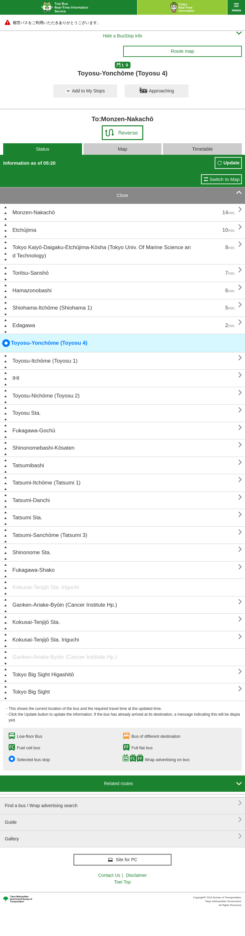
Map (122, 149)
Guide (123, 819)
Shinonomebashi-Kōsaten (43, 448)
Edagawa (23, 325)
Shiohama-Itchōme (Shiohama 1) (52, 308)
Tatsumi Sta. (27, 518)
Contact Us (109, 875)
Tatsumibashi (28, 465)
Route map (182, 51)
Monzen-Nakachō (33, 212)
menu (236, 7)
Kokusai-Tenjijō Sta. (36, 622)
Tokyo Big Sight (31, 692)
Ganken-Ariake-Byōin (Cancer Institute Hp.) (64, 605)
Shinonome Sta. (31, 552)
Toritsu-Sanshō (30, 273)
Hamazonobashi (32, 290)
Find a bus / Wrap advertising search (123, 803)
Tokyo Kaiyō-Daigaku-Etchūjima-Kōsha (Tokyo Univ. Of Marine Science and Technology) (101, 251)
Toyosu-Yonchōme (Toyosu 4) (44, 343)
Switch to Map (225, 179)
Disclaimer (136, 875)
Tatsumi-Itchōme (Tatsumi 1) (46, 483)
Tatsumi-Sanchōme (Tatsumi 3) (49, 535)
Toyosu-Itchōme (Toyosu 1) (45, 361)
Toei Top (122, 882)
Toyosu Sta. (26, 413)
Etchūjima (24, 230)
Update (231, 162)
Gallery (123, 836)
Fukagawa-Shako (33, 570)
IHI (15, 378)
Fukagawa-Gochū (33, 431)
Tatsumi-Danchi (31, 500)
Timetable (202, 149)
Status (42, 149)
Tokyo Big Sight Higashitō (43, 675)
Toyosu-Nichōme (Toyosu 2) (46, 396)
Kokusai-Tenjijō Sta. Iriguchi (45, 587)
